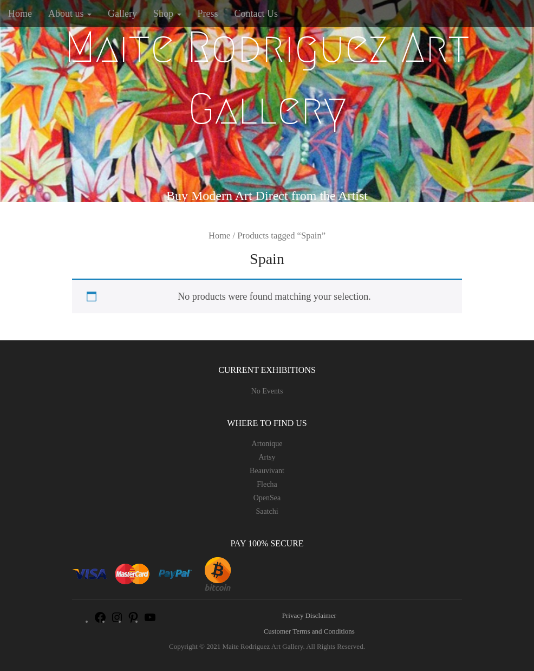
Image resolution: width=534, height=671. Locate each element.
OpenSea (267, 498)
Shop (167, 13)
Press (208, 13)
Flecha (267, 484)
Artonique (267, 444)
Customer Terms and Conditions (309, 631)
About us (70, 13)
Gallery (122, 13)
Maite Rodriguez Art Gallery (267, 78)
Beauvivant (267, 471)
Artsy (266, 457)
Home (20, 13)
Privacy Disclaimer (309, 615)
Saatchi (267, 511)
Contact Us (256, 13)
